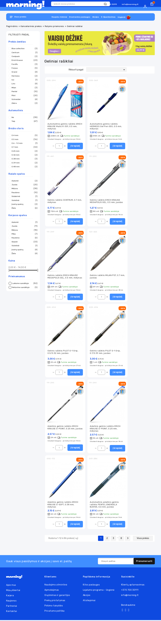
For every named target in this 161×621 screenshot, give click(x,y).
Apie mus (11, 586)
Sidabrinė (24, 196)
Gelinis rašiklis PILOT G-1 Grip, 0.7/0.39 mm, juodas (105, 352)
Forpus (24, 68)
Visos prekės (143, 539)
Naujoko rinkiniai (59, 17)
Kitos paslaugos (91, 585)
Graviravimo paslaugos (79, 17)
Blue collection (24, 48)
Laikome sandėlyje (24, 283)
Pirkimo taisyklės (53, 606)
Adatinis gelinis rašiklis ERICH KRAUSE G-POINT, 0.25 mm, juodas (65, 428)
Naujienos (11, 601)
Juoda (24, 184)
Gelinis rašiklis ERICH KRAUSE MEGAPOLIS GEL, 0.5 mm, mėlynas (65, 277)
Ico (24, 79)
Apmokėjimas (51, 591)
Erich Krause (24, 60)
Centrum (24, 52)
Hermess (24, 75)
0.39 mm (24, 162)
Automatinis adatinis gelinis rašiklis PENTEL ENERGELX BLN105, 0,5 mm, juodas (104, 505)
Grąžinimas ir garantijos (57, 596)
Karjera (10, 596)
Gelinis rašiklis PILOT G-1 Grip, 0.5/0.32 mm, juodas (63, 352)
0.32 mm (24, 154)
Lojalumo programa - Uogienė (99, 591)
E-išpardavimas (108, 17)
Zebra (24, 103)
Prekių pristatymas (54, 601)
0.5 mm (24, 139)
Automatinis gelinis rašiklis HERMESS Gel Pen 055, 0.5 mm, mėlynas (106, 126)
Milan (24, 87)
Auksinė (24, 180)
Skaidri (24, 241)
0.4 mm (24, 135)
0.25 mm (24, 151)
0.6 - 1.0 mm (24, 143)
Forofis (24, 64)
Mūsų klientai (13, 591)
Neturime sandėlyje (24, 287)
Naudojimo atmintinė (55, 585)
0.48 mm (24, 166)
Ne (24, 117)
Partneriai (11, 607)
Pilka (24, 233)
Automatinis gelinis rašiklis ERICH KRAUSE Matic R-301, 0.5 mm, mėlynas (65, 126)
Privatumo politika (54, 612)
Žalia (24, 208)
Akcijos (95, 17)
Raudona (24, 192)
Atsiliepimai (89, 601)
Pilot (24, 95)
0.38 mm (24, 158)
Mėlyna (24, 188)
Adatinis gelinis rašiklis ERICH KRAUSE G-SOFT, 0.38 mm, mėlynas (63, 505)
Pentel (24, 91)
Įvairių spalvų (24, 204)
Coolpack (24, 56)
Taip (24, 121)
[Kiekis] (59, 146)
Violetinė (24, 200)
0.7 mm (24, 147)
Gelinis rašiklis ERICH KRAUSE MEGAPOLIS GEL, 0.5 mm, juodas (106, 201)
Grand (24, 71)
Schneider (24, 99)
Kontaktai (11, 612)
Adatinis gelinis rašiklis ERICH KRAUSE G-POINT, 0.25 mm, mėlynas (105, 429)
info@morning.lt (130, 4)
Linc (24, 83)
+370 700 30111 (129, 591)
